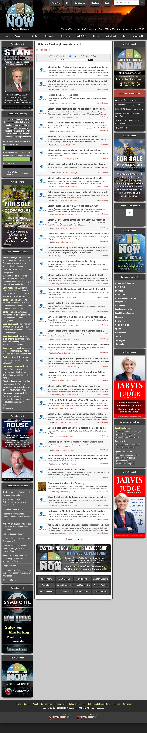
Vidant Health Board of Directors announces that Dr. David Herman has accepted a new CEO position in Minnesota (75, 276)
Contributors (80, 3)
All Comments (8, 408)
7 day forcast (134, 206)
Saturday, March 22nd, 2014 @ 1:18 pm (65, 533)
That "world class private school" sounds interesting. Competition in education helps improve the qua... (16, 399)
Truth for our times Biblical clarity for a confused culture (17, 493)
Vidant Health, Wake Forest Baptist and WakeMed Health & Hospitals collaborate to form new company (76, 332)
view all (23, 113)
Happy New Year (9, 565)
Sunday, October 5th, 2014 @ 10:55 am (65, 284)
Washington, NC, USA (129, 217)
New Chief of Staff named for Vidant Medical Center (72, 136)
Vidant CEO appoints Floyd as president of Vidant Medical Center (78, 358)
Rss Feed (116, 704)
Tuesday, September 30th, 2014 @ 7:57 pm (66, 311)
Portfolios (46, 585)
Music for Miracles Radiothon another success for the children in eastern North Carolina (77, 498)
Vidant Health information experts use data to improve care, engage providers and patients (76, 110)
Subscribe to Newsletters (99, 704)
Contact (27, 704)
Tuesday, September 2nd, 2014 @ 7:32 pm (66, 381)
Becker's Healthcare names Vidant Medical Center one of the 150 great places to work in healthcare (77, 429)
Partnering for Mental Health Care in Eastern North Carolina (76, 511)
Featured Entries (82, 591)
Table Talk (56, 3)
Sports (118, 329)
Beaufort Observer (101, 579)
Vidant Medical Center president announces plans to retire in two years (77, 415)
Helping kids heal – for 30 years (63, 95)
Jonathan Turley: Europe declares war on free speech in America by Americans (17, 573)
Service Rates (46, 704)
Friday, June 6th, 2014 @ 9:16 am (64, 436)
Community (65, 36)
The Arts (119, 336)
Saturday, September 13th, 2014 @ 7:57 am (66, 353)
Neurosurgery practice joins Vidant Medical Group (71, 261)
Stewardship (138, 36)
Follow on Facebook (77, 704)
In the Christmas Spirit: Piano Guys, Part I (127, 114)
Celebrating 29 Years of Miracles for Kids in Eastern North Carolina (75, 443)
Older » (69, 539)
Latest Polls (64, 591)
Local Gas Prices (122, 428)
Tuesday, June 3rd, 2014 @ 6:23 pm (64, 450)
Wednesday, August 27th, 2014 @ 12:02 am (66, 395)
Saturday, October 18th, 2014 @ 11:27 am (66, 214)
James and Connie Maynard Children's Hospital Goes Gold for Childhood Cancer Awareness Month (76, 373)
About (35, 704)
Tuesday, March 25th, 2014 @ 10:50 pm (65, 519)
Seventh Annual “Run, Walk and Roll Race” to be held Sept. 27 (77, 316)
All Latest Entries (10, 580)
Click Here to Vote (10, 172)
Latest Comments (46, 591)
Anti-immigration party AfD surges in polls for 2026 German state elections (17, 527)
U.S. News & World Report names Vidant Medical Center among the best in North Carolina (77, 401)
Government (20, 36)
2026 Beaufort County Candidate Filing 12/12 (128, 122)
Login (107, 3)
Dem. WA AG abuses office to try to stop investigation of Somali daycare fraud (16, 548)
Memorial (119, 317)
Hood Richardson (103, 491)
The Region (120, 340)
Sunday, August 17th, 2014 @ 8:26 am (65, 408)
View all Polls (24, 173)
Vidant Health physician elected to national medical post (75, 150)
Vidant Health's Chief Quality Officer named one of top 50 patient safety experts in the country (78, 457)
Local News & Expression (126, 313)
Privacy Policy (60, 704)
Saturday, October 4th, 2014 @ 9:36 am (65, 297)
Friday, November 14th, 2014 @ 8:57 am (66, 186)
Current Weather (101, 585)
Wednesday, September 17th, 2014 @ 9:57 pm (67, 339)
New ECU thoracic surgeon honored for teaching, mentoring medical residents (76, 124)
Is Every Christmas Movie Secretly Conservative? (17, 539)
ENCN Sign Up (64, 579)
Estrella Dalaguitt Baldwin (13, 534)
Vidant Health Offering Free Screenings (66, 303)
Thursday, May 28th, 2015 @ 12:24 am (65, 103)
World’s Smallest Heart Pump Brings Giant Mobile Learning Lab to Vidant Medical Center (77, 82)
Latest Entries (101, 591)
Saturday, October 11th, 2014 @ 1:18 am (66, 256)
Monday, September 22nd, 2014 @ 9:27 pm (66, 325)
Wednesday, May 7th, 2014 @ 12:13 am (65, 464)
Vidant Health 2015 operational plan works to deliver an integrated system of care (74, 387)
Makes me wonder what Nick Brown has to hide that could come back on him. (17, 351)
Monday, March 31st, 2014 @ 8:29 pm (65, 478)
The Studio (119, 344)
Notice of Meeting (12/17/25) (127, 104)
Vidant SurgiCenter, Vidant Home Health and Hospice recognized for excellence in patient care (78, 346)
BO (67, 3)
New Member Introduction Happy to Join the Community (16, 360)
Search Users (43, 50)
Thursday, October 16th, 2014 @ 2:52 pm (66, 228)
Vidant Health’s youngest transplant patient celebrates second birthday (77, 249)
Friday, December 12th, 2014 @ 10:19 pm (66, 173)
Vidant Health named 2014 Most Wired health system (73, 206)
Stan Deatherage (103, 75)
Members (95, 3)
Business (49, 36)
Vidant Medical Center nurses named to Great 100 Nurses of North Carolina (76, 221)
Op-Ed (34, 36)
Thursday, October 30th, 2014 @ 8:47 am (66, 200)
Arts (125, 36)
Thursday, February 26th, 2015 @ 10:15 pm (66, 131)
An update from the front (13, 509)
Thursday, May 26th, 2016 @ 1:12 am (65, 75)
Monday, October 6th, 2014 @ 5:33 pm (65, 270)
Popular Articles (122, 441)
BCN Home (82, 579)
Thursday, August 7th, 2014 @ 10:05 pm (66, 422)
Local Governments (123, 309)
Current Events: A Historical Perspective (73, 585)
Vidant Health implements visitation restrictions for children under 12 (76, 179)
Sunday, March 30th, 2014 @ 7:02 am (65, 492)
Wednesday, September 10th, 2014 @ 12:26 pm (67, 367)
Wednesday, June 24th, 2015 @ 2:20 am (65, 89)
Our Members (46, 579)
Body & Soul (81, 36)
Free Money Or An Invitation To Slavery (66, 483)
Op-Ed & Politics (122, 325)
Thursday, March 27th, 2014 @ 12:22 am (66, 505)
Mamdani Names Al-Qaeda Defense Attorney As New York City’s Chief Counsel (16, 502)
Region (96, 36)
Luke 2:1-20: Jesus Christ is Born (129, 109)
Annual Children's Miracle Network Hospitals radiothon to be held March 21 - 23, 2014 (78, 526)
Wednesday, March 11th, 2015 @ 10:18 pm (66, 117)
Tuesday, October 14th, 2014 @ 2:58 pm (65, 242)
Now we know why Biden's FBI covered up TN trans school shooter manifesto (15, 558)
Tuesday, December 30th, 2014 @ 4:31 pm (66, 145)
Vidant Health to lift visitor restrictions (66, 469)
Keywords (127, 704)
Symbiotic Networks (123, 451)
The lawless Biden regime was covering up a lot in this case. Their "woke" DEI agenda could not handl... (17, 372)
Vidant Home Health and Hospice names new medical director (77, 164)
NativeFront (111, 36)
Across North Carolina (124, 283)
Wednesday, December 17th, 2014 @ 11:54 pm (67, 159)
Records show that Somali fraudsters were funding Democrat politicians (17, 517)
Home (6, 36)
